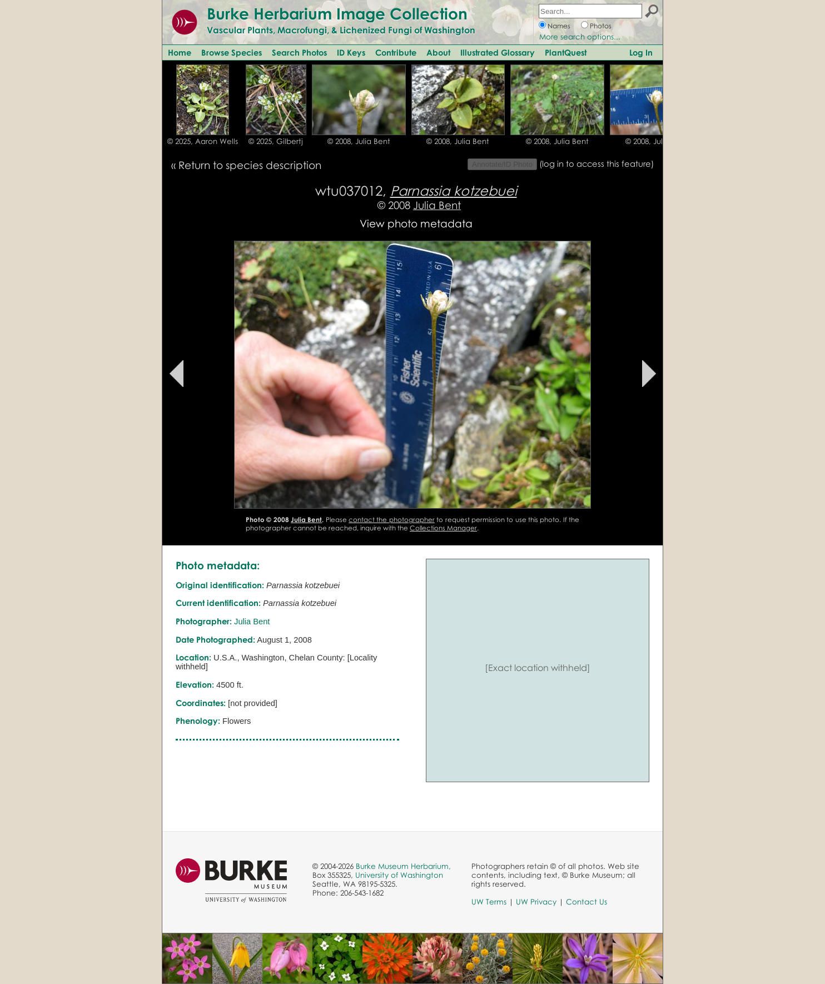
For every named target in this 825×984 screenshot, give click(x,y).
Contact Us (586, 901)
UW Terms (488, 901)
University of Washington (399, 875)
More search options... (579, 36)
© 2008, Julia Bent (358, 141)
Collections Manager (443, 528)
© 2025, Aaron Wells (202, 141)
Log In (641, 52)
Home (179, 52)
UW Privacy (536, 901)
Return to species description (249, 164)
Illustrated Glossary (497, 52)
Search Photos (299, 52)
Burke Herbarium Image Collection (337, 13)
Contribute (395, 52)
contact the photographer (392, 519)
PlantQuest (566, 52)
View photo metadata (416, 223)
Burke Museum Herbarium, (403, 866)
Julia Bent (437, 204)
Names (559, 26)
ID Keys (351, 52)
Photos (601, 26)
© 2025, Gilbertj (276, 141)
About (438, 52)
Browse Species (231, 52)
